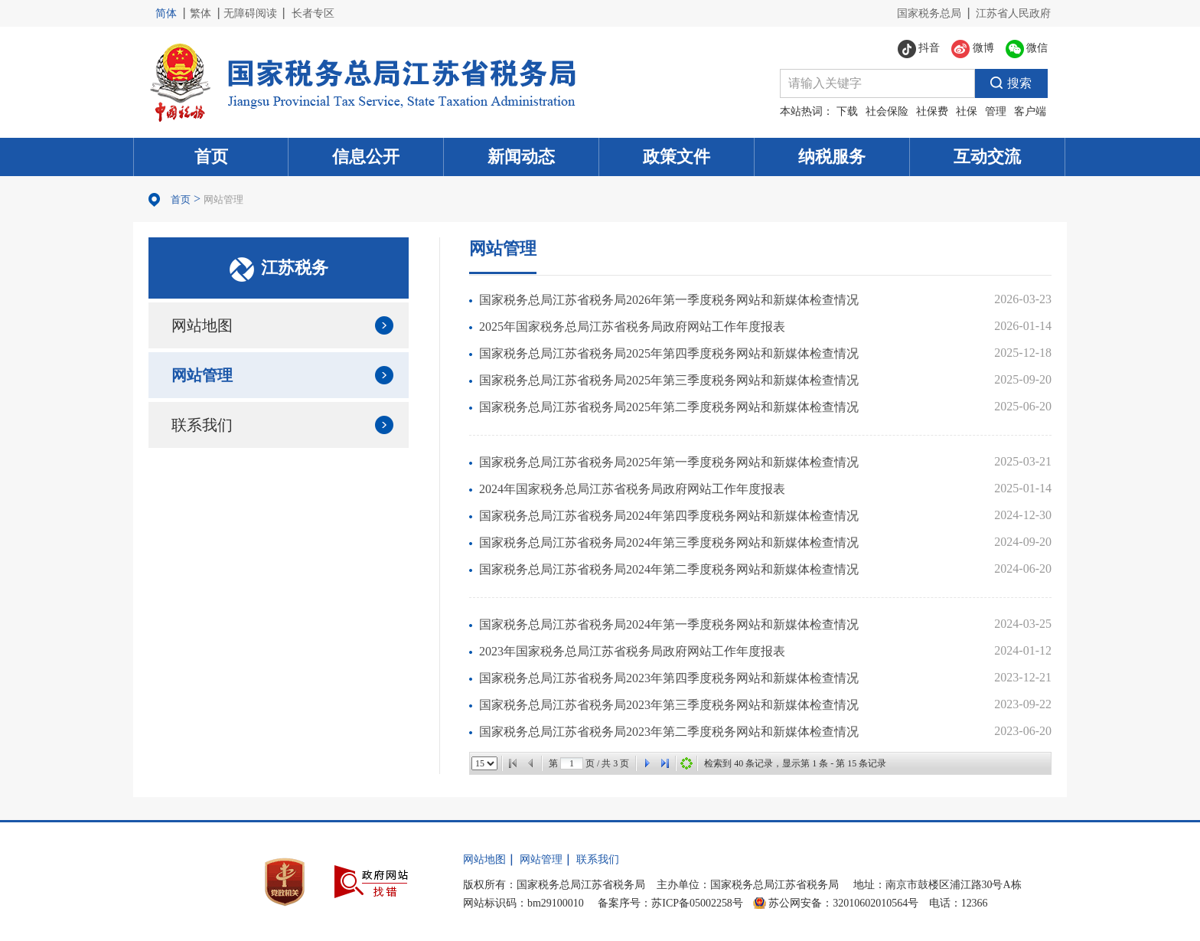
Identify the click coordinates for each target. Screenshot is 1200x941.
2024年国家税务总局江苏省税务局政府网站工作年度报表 (632, 488)
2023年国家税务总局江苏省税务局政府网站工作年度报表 (632, 651)
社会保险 (887, 111)
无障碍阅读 (250, 13)
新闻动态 (521, 156)
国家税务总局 (929, 13)
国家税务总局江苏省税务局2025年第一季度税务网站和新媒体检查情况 (669, 462)
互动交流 (987, 156)
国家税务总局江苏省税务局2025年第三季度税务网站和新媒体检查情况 (669, 380)
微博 (972, 49)
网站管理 (223, 199)
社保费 (932, 111)
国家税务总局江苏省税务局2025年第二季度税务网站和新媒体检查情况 (669, 406)
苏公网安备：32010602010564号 (843, 903)
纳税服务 (832, 156)
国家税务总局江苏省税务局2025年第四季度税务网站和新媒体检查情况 (669, 353)
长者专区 (313, 13)
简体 (166, 13)
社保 (966, 111)
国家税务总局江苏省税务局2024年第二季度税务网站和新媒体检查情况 (669, 569)
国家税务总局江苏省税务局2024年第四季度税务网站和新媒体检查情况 (669, 515)
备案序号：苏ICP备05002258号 (670, 903)
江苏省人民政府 (1013, 13)
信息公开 (365, 156)
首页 (211, 156)
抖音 (919, 49)
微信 (1027, 49)
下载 (847, 111)
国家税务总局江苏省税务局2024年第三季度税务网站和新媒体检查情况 (669, 542)
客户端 (1030, 111)
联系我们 (202, 425)
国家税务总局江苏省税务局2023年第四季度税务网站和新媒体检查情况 (669, 678)
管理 (995, 111)
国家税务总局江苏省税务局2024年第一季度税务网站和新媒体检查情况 (669, 624)
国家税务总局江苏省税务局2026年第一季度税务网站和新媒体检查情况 (669, 299)
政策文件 (676, 156)
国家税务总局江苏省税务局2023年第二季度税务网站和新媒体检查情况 (669, 731)
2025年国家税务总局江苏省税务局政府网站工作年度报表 (632, 326)
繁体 (200, 13)
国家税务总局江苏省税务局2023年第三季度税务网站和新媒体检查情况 (669, 704)
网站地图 (202, 325)
